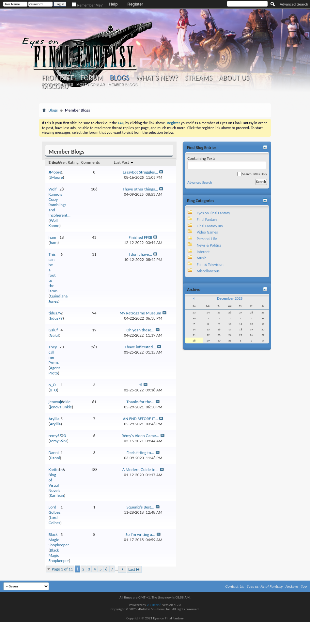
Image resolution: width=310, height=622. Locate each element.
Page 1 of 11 (62, 569)
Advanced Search (294, 4)
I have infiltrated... (140, 346)
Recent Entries (57, 84)
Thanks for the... (140, 401)
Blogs (119, 77)
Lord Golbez (54, 510)
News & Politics (209, 245)
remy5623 (57, 435)
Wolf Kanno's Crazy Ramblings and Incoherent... (59, 202)
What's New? (157, 78)
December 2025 (229, 298)
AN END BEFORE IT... (140, 418)
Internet (203, 252)
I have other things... (140, 189)
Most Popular (90, 84)
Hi (140, 384)
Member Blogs (122, 84)
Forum (92, 78)
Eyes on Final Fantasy (213, 213)
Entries (54, 162)
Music (201, 258)
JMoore (55, 172)
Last (134, 569)
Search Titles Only (252, 174)
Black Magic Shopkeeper (59, 539)
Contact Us (234, 586)
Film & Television (210, 264)
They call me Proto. (54, 354)
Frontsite (58, 78)
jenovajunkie (61, 406)
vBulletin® (154, 605)
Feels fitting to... (140, 452)
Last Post (124, 162)
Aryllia (54, 418)
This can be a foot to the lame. (53, 272)
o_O (52, 384)
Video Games (207, 232)
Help (113, 4)
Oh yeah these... (140, 329)
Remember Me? (87, 5)
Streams (198, 78)
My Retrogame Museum (140, 313)
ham (52, 237)
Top (304, 586)
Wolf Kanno (54, 223)
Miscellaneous (208, 271)
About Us (234, 78)
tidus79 (55, 313)
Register (135, 4)
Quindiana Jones (58, 299)
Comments (90, 162)
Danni (54, 452)
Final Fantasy (207, 219)
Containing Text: (226, 162)
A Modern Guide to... (140, 469)
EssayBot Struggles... (140, 172)
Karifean (57, 495)
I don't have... (140, 254)
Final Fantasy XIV (210, 226)
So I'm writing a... (140, 534)
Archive (292, 586)
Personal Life (207, 238)
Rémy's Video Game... (140, 435)
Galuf (53, 329)
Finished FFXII (140, 237)
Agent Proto (54, 370)
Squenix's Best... (140, 507)
